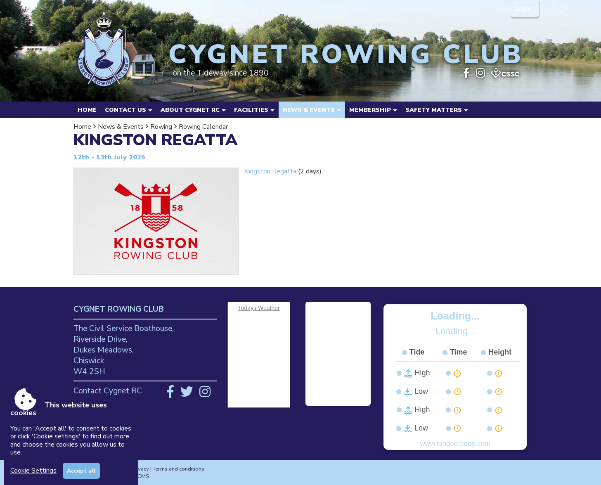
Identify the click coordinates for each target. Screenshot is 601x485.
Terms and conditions (178, 469)
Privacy (140, 469)
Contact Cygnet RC (107, 391)
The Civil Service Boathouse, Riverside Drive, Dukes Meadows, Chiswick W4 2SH (123, 350)
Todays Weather (259, 308)
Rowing (161, 126)
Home (87, 110)
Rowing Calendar (203, 126)
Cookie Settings (33, 470)
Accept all (81, 471)
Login (523, 9)
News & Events (121, 126)
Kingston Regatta (270, 171)
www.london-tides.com (455, 443)
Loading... (455, 316)
